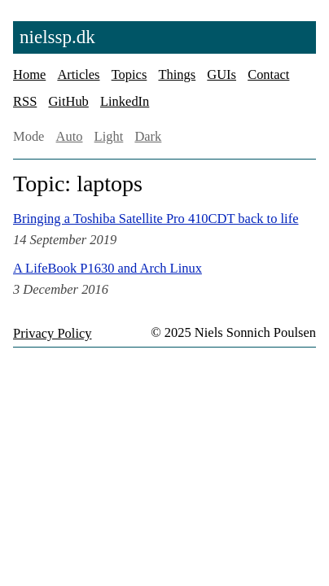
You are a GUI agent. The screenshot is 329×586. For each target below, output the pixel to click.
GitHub (68, 101)
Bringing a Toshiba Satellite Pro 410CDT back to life (155, 218)
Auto (69, 136)
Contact (268, 74)
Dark (147, 136)
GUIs (221, 74)
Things (176, 74)
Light (109, 136)
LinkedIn (124, 101)
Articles (78, 74)
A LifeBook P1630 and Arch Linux (107, 268)
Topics (129, 74)
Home (29, 74)
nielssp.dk (57, 36)
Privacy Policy (52, 333)
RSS (25, 101)
